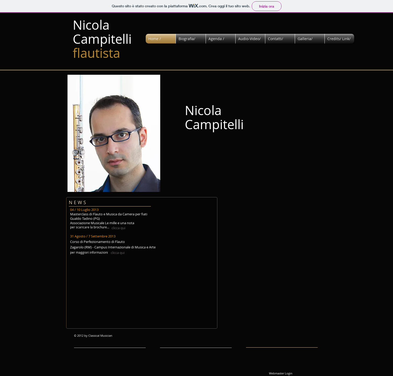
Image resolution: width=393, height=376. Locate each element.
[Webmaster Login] (280, 373)
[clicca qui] (118, 228)
